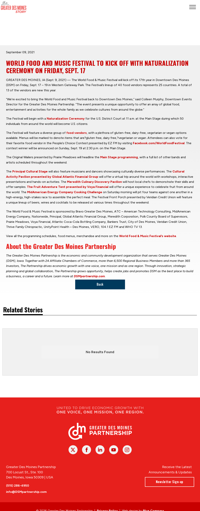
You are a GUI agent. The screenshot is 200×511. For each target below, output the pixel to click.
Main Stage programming (119, 157)
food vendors (76, 132)
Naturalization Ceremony (66, 118)
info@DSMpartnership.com (26, 492)
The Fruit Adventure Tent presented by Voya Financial (67, 187)
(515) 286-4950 (17, 485)
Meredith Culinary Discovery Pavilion (94, 182)
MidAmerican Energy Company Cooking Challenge (64, 192)
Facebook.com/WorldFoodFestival (159, 143)
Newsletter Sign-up (169, 481)
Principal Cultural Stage (30, 171)
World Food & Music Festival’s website (147, 236)
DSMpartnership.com (89, 276)
